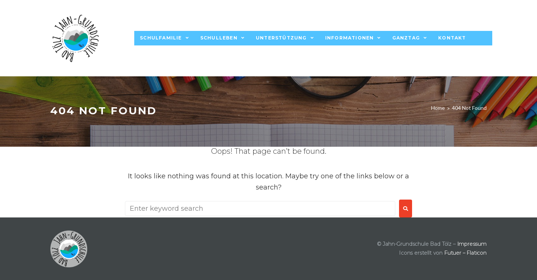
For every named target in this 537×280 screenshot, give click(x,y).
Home (438, 108)
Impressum (472, 244)
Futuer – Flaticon (465, 252)
